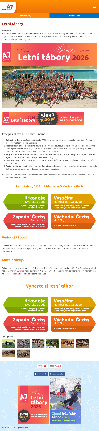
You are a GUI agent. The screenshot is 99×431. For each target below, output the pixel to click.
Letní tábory (25, 15)
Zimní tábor (74, 15)
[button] (8, 343)
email (21, 270)
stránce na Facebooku (19, 273)
